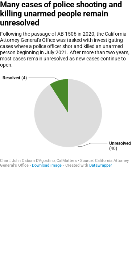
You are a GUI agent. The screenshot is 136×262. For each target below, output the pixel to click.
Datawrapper (100, 165)
